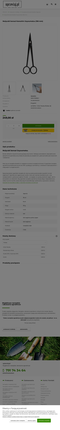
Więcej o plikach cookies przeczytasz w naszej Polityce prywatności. (21, 416)
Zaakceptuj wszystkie (44, 420)
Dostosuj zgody (32, 420)
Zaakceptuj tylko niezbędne (18, 420)
